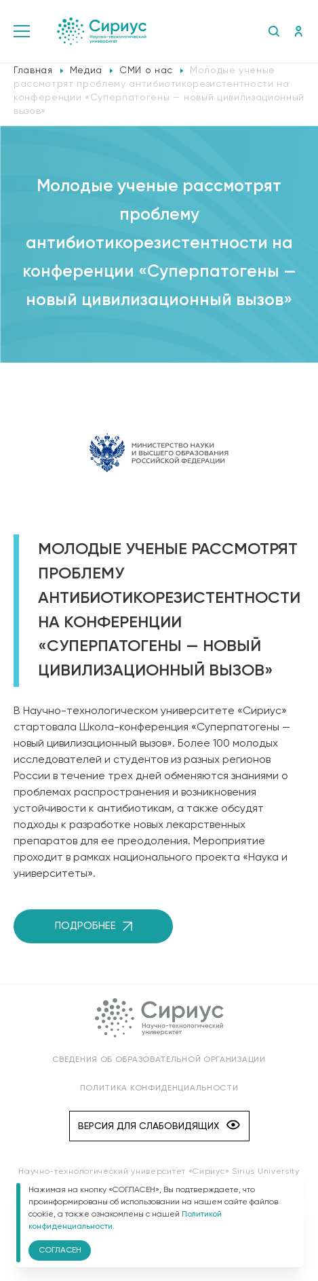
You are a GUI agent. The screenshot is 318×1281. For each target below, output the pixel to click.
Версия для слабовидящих (159, 1126)
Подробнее (93, 926)
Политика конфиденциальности (159, 1088)
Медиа (86, 70)
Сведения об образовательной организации (158, 1060)
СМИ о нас (146, 70)
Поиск (273, 31)
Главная (33, 70)
